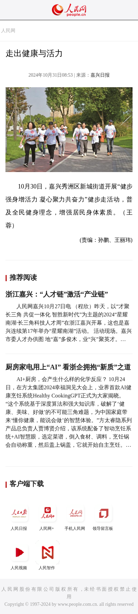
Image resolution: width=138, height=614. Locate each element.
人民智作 (47, 555)
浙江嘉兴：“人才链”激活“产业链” (56, 294)
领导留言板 (103, 516)
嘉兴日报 (100, 75)
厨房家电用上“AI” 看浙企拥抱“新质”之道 (68, 367)
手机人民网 (75, 516)
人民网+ (47, 516)
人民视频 (19, 555)
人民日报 (19, 516)
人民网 (8, 30)
